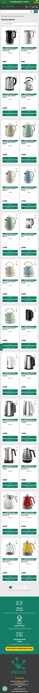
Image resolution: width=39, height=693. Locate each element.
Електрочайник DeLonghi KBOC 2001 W (9, 561)
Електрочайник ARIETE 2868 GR (27, 143)
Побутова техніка (7, 16)
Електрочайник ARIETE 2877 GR (8, 329)
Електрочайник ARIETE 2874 (27, 236)
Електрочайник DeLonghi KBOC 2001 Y (28, 561)
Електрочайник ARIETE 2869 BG (8, 189)
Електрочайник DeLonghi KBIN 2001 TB (28, 468)
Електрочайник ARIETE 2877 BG (8, 282)
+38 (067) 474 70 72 (19, 689)
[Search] (17, 11)
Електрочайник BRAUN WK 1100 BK (28, 329)
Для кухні (14, 16)
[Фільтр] (1, 347)
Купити (10, 65)
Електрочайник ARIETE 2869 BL (27, 189)
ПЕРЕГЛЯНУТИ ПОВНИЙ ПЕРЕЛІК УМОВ (19, 648)
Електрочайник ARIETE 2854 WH (27, 96)
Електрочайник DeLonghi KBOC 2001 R (28, 515)
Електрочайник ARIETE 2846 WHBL (27, 50)
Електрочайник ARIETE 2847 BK (8, 96)
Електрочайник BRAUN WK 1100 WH (9, 375)
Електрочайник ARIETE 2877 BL (27, 282)
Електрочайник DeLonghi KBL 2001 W (9, 515)
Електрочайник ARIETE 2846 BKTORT (8, 50)
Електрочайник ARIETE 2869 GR (8, 236)
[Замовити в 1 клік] (10, 68)
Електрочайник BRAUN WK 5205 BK (9, 468)
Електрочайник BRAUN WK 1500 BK (28, 375)
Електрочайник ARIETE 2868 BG (8, 143)
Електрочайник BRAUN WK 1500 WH (28, 422)
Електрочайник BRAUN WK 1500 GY (9, 422)
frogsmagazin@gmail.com (19, 691)
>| (28, 587)
